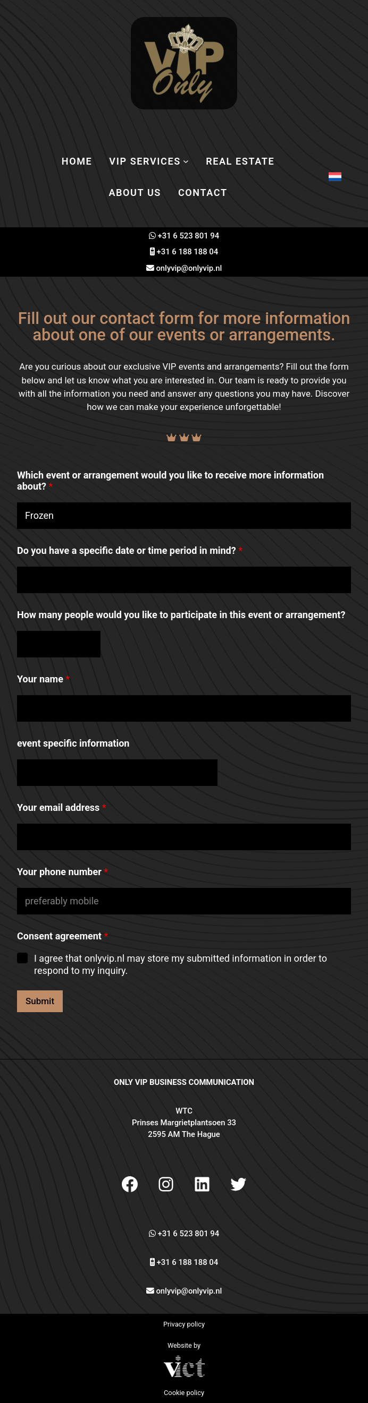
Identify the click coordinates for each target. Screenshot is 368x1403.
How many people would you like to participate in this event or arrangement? (181, 614)
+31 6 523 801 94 (189, 236)
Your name (43, 679)
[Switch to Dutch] (335, 176)
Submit (40, 1001)
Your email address (61, 807)
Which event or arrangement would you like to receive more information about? (170, 480)
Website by (184, 1345)
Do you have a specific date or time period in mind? (129, 550)
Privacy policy (184, 1324)
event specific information (73, 743)
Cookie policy (184, 1393)
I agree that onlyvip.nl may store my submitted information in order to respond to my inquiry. (180, 964)
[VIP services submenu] (186, 161)
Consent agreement (62, 936)
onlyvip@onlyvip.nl (189, 268)
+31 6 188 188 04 (188, 251)
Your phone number (62, 871)
